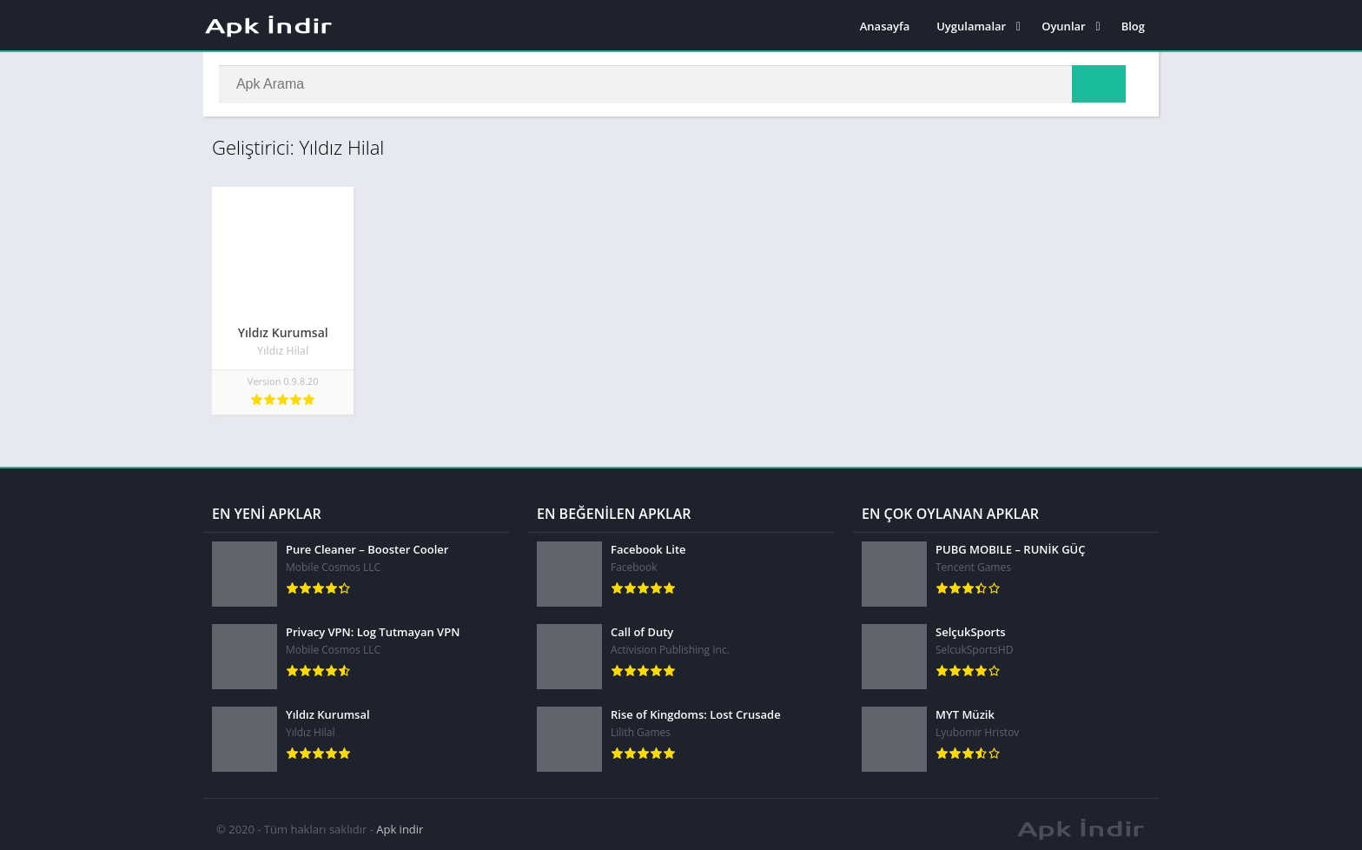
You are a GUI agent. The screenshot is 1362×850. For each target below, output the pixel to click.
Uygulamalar (971, 26)
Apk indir (399, 819)
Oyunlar (1063, 26)
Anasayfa (884, 26)
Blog (1133, 26)
